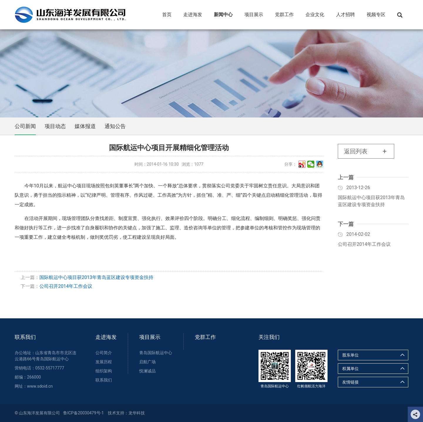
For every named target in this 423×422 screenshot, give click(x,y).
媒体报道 (85, 126)
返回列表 (355, 151)
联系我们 (25, 337)
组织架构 (103, 371)
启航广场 (147, 361)
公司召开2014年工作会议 (65, 286)
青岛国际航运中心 (155, 352)
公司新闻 (25, 126)
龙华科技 (136, 413)
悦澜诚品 (147, 371)
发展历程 (103, 361)
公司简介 (103, 352)
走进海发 (106, 337)
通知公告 (115, 126)
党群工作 (205, 337)
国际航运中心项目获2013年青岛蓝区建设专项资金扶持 (96, 277)
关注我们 (269, 337)
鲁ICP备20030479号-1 (83, 413)
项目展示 (149, 337)
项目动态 (55, 126)
